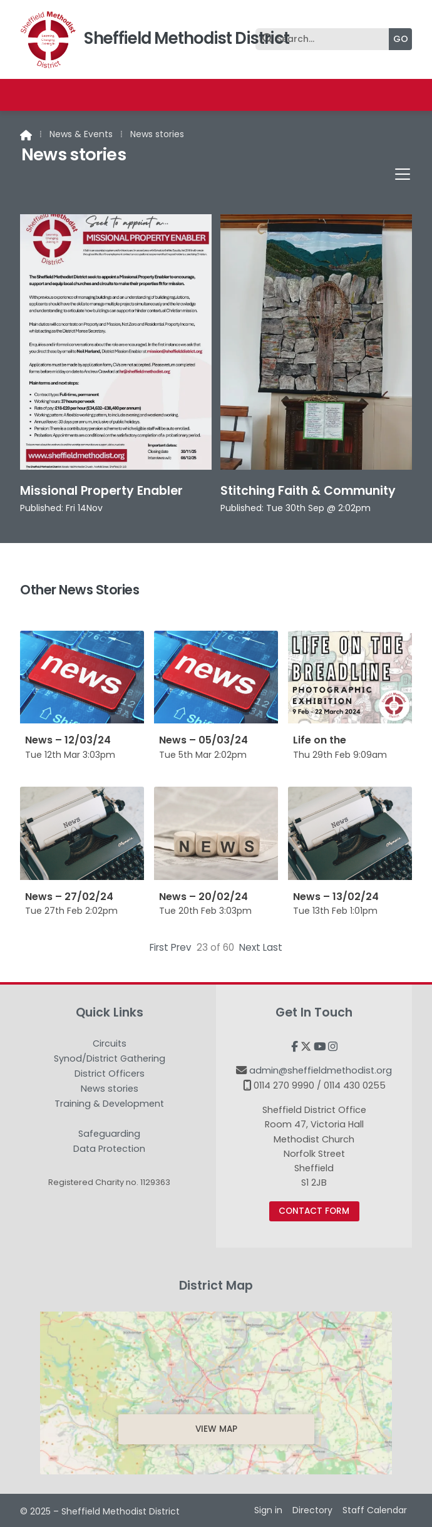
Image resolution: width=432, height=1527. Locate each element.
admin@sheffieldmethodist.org (320, 1070)
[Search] (325, 39)
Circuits (109, 1044)
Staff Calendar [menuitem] (374, 1510)
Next (249, 947)
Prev (181, 947)
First (159, 947)
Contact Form (314, 1211)
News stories (109, 1089)
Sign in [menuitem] (268, 1510)
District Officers (110, 1074)
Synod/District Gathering (109, 1059)
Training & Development (109, 1104)
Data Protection (109, 1149)
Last (272, 947)
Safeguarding (109, 1134)
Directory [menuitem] (312, 1510)
